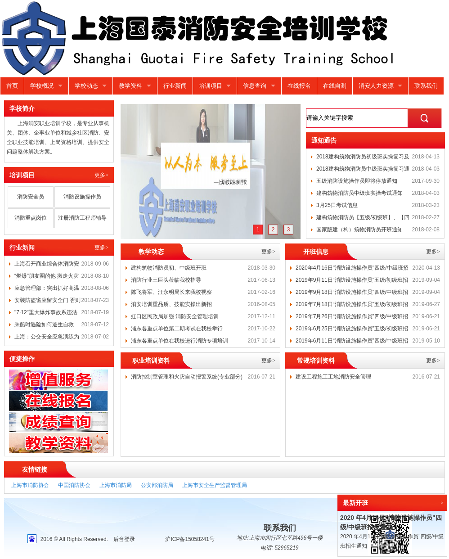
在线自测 (334, 85)
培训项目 (210, 85)
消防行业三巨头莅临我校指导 (166, 280)
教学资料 (130, 85)
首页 (12, 85)
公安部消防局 (157, 485)
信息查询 (254, 85)
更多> (101, 175)
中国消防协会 (74, 485)
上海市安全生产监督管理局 (214, 485)
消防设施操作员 (82, 197)
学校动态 (86, 85)
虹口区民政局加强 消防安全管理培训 (175, 316)
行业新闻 (175, 85)
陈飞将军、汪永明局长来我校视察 (171, 292)
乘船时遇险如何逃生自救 (44, 324)
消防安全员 (30, 197)
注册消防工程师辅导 (82, 218)
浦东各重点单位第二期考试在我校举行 (177, 328)
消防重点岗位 (30, 218)
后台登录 (124, 539)
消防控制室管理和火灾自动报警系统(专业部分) (186, 377)
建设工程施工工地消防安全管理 (333, 377)
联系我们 (426, 85)
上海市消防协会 (30, 485)
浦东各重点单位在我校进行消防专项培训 (179, 341)
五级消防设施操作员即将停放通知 (356, 181)
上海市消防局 (115, 485)
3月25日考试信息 (337, 205)
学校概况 (42, 85)
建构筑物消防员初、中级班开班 (169, 268)
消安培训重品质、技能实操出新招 (171, 304)
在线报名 (299, 85)
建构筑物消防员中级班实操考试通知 (359, 193)
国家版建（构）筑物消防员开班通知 (359, 229)
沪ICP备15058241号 (189, 539)
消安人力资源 (376, 85)
